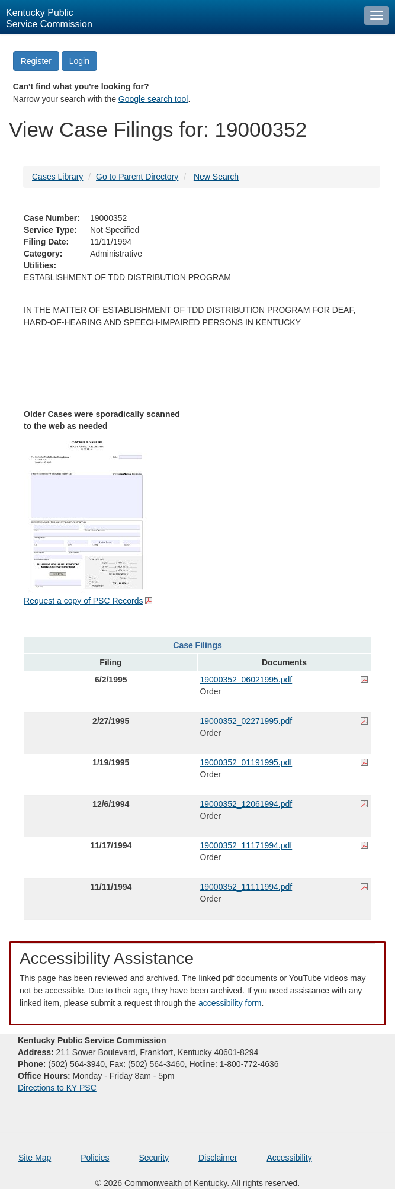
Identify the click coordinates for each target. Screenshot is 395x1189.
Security (154, 1157)
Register (36, 61)
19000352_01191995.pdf (246, 762)
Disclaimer (217, 1157)
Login (79, 61)
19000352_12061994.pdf (246, 804)
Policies (95, 1157)
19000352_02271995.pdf (246, 721)
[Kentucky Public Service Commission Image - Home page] (179, 17)
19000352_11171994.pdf (246, 845)
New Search (216, 176)
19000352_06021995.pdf (246, 679)
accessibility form (230, 1003)
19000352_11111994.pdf (246, 887)
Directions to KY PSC (57, 1087)
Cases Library (57, 176)
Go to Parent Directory (137, 176)
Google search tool (153, 99)
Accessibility (288, 1157)
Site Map (34, 1157)
